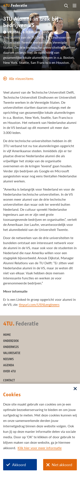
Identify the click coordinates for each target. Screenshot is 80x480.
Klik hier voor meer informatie (40, 448)
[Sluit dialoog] (75, 389)
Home (7, 335)
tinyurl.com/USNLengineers (39, 304)
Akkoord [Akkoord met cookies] (16, 465)
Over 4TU (9, 371)
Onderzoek (11, 341)
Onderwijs (11, 347)
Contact (9, 380)
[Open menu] (74, 6)
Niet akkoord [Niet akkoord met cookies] (59, 465)
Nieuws (8, 359)
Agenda (8, 365)
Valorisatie (11, 353)
